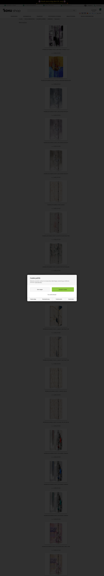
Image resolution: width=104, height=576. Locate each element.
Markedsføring (45, 299)
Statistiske (71, 299)
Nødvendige (33, 299)
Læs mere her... (38, 282)
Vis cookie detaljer (52, 294)
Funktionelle (59, 299)
